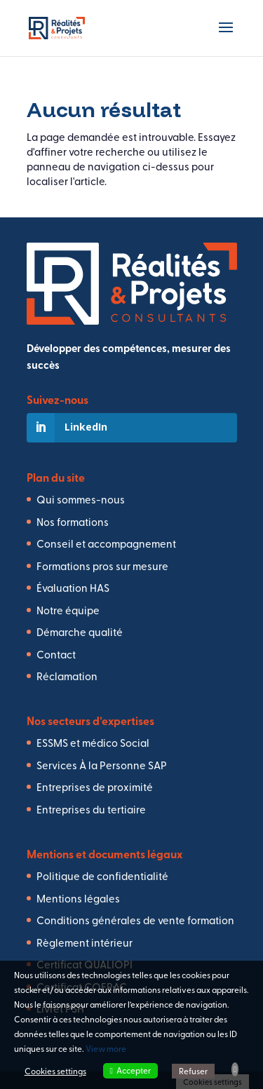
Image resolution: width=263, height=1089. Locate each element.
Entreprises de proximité (94, 786)
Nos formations (72, 521)
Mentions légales (78, 898)
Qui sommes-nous (80, 499)
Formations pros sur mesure (102, 565)
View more (106, 1048)
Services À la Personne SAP (101, 764)
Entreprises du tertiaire (91, 808)
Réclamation (66, 675)
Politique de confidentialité (102, 875)
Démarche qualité (79, 631)
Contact (56, 654)
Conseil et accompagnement (106, 543)
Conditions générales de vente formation (135, 919)
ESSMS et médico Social (92, 742)
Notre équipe (68, 609)
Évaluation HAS (72, 587)
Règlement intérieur (84, 942)
